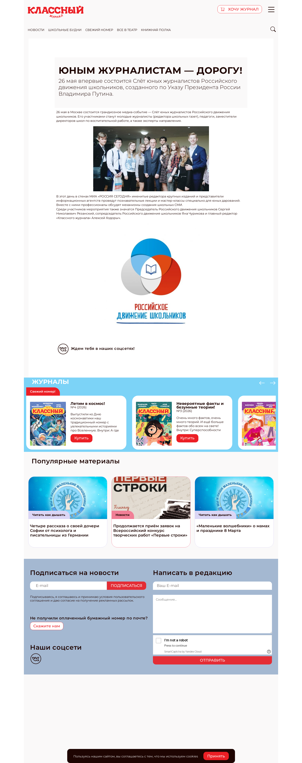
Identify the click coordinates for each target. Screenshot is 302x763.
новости (36, 30)
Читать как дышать (48, 515)
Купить (81, 438)
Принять (216, 756)
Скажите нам (46, 626)
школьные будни (64, 30)
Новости (122, 515)
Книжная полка (156, 30)
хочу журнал (243, 9)
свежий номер (99, 30)
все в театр (127, 30)
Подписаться (126, 585)
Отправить (212, 660)
